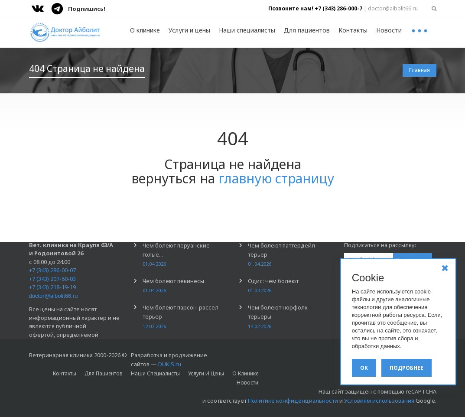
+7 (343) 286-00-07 (52, 270)
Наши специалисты (247, 30)
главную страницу (276, 178)
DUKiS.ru (169, 364)
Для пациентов (307, 30)
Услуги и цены (189, 30)
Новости (389, 30)
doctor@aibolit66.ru (53, 296)
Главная (419, 70)
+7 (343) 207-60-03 (52, 279)
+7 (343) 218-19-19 (52, 287)
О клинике (145, 30)
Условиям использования (379, 400)
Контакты (352, 30)
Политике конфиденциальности (293, 400)
